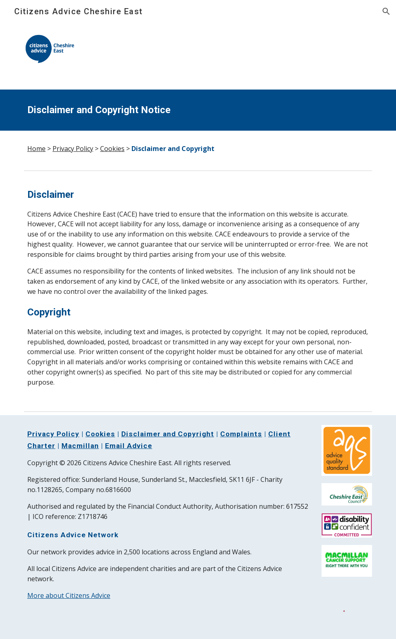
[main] (198, 110)
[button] (386, 11)
